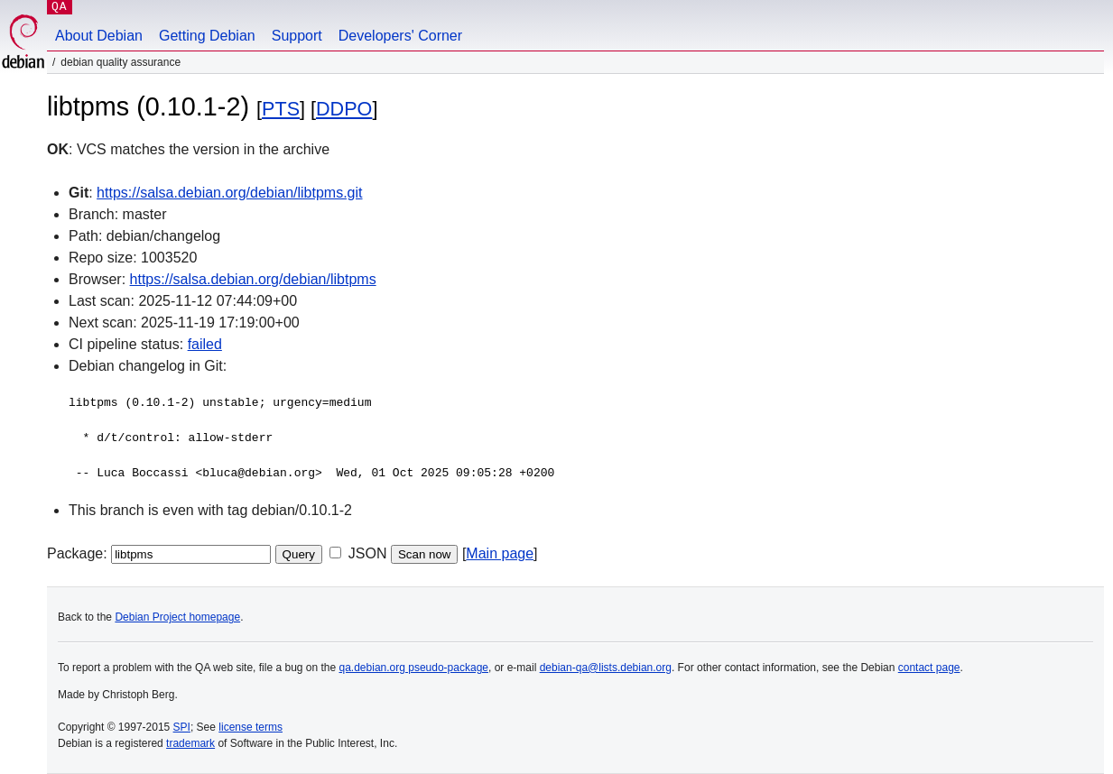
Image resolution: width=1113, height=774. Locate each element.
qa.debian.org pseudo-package (413, 667)
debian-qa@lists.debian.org (606, 667)
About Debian (99, 35)
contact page (929, 667)
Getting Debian (207, 35)
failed (205, 344)
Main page (499, 553)
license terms (250, 727)
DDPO (344, 108)
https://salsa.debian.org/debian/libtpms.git (229, 192)
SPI (181, 727)
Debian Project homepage (177, 617)
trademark (190, 743)
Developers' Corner (400, 35)
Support (297, 35)
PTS (281, 108)
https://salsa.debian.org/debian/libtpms (253, 279)
